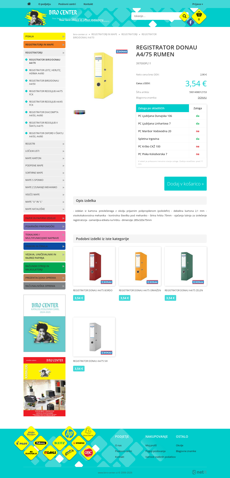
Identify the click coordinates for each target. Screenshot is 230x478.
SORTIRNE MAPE (34, 172)
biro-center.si (80, 34)
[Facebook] (190, 22)
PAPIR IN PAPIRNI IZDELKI (40, 218)
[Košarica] (199, 17)
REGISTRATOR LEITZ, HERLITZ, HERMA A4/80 (45, 72)
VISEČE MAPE (32, 194)
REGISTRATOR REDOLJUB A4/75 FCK (46, 93)
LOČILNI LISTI (32, 151)
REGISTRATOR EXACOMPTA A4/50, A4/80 (43, 114)
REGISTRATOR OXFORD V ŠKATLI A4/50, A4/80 (46, 135)
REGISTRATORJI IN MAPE (39, 44)
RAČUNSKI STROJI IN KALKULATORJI (37, 267)
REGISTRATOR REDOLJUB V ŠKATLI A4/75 (43, 124)
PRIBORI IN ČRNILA (36, 246)
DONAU (202, 97)
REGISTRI (30, 143)
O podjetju (44, 4)
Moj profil (151, 445)
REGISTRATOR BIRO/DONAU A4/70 (44, 61)
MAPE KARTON (33, 158)
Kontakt (88, 4)
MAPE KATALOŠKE (35, 209)
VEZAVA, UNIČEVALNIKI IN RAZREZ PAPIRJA (40, 256)
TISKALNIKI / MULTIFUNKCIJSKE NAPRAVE (42, 236)
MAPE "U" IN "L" (33, 201)
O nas (118, 445)
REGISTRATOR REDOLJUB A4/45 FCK (46, 103)
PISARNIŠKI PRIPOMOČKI (39, 226)
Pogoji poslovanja (155, 451)
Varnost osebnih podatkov (160, 457)
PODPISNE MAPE (34, 165)
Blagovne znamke (186, 451)
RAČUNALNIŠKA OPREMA (40, 286)
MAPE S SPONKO (34, 180)
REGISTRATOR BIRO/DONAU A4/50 (44, 82)
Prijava (197, 4)
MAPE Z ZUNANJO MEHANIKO (41, 187)
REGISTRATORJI (34, 52)
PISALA (29, 36)
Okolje (179, 445)
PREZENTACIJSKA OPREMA (40, 277)
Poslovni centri (67, 4)
